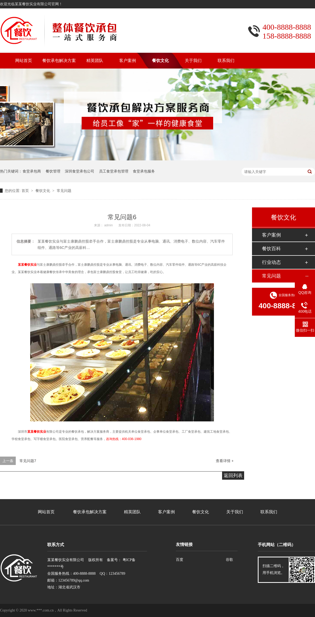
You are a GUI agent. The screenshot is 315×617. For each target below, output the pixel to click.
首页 (25, 191)
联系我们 (268, 512)
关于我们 (234, 512)
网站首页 (46, 512)
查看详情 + (225, 461)
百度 (179, 560)
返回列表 (233, 475)
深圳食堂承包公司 (79, 171)
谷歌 (229, 560)
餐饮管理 (53, 171)
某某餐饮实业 (27, 264)
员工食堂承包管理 (113, 171)
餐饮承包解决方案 (90, 512)
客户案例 (271, 235)
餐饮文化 (42, 191)
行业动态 (271, 262)
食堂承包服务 (144, 171)
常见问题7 (27, 461)
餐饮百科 (271, 248)
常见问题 (64, 191)
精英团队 (132, 512)
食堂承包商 (32, 171)
